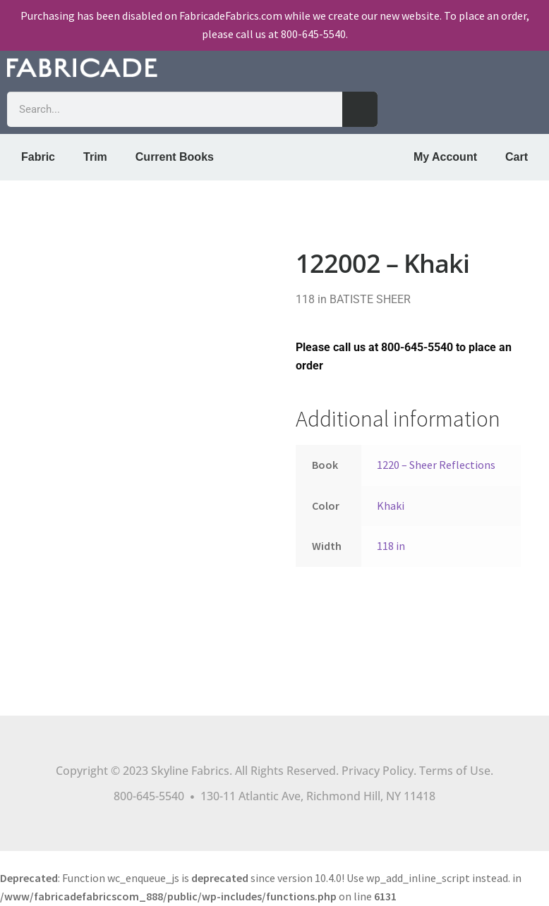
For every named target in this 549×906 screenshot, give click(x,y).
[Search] (360, 109)
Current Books (174, 157)
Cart (516, 157)
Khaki (390, 505)
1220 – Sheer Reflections (436, 465)
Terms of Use (454, 770)
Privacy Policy (378, 770)
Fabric (38, 157)
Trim (95, 157)
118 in (391, 546)
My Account (445, 157)
